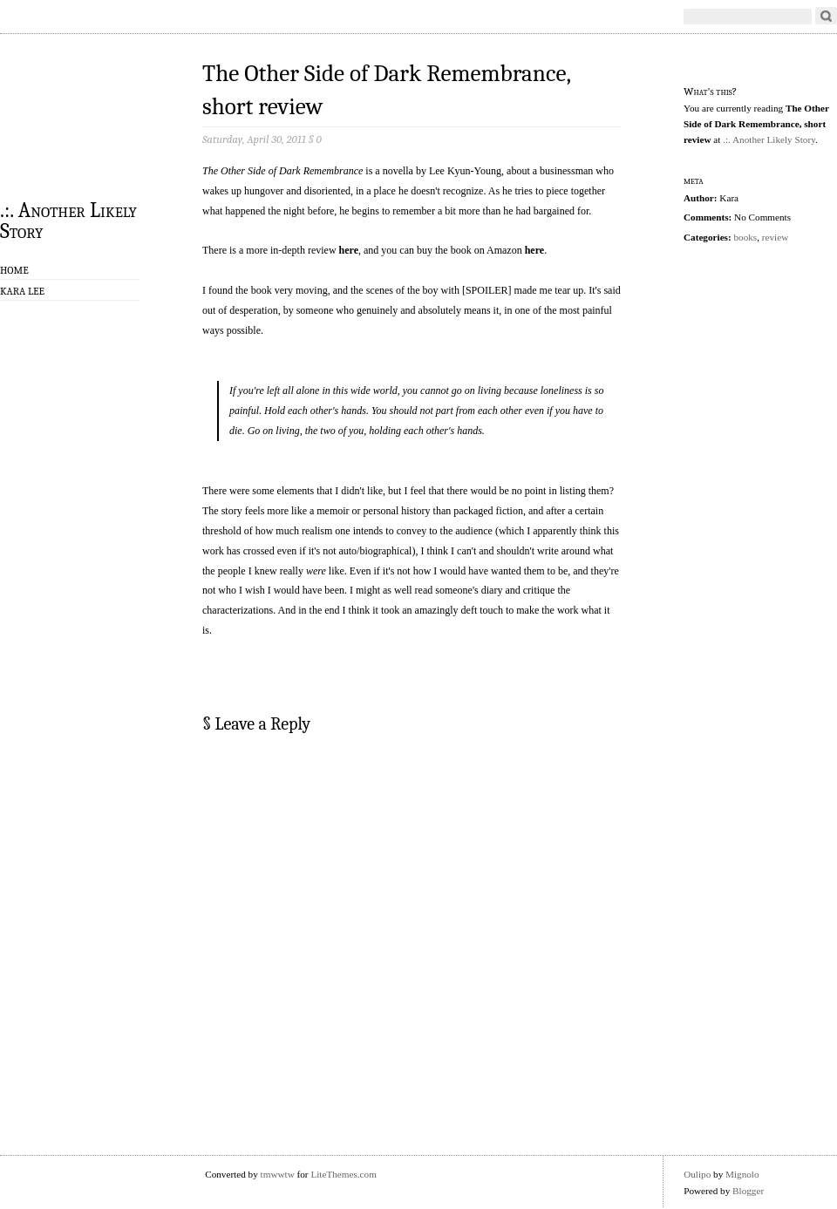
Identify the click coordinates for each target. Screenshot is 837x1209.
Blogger (748, 1190)
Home (14, 270)
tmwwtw (278, 1174)
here (348, 250)
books (745, 237)
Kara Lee (22, 291)
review (775, 237)
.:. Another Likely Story (68, 219)
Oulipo (697, 1174)
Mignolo (742, 1174)
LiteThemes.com (343, 1174)
